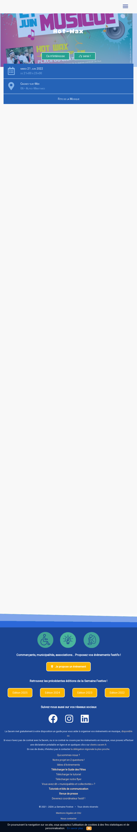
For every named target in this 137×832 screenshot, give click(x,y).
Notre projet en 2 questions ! (69, 760)
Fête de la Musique (68, 99)
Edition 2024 (52, 692)
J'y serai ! (85, 56)
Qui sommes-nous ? (68, 755)
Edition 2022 (117, 692)
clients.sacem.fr (98, 744)
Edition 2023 (84, 692)
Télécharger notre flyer (68, 779)
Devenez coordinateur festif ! (68, 798)
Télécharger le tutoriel (68, 774)
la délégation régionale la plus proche (90, 749)
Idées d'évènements (68, 764)
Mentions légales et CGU (68, 813)
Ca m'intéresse (55, 56)
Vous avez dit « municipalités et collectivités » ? (68, 784)
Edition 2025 (20, 692)
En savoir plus (75, 828)
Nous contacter (69, 818)
